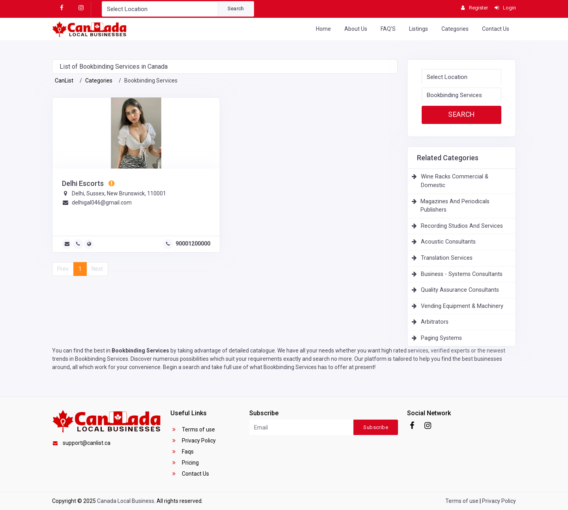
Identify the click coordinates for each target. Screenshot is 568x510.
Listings (418, 29)
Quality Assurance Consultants (460, 290)
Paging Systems (441, 338)
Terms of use (192, 429)
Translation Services (447, 258)
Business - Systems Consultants (462, 274)
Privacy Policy (193, 440)
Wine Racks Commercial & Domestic (454, 181)
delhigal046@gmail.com (102, 202)
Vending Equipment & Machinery (462, 306)
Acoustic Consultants (448, 241)
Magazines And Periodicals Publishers (455, 206)
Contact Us (495, 29)
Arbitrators (434, 322)
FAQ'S (388, 29)
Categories (455, 29)
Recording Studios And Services (462, 226)
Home (323, 29)
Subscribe (375, 427)
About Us (355, 29)
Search (236, 8)
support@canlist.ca (81, 443)
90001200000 (193, 243)
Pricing (184, 462)
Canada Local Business (125, 501)
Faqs (182, 451)
